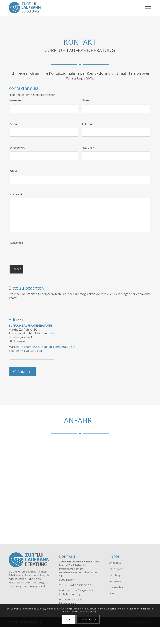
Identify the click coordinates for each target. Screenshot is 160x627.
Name (86, 100)
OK (68, 619)
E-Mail (14, 171)
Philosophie (116, 569)
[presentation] (36, 253)
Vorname (16, 100)
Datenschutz (117, 587)
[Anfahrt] (22, 371)
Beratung (115, 575)
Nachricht (17, 194)
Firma (13, 124)
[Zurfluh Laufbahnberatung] (25, 8)
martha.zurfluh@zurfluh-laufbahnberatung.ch (45, 347)
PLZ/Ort (88, 147)
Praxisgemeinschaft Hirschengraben (71, 601)
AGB (112, 593)
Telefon (88, 124)
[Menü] (146, 8)
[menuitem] (146, 8)
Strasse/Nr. (18, 147)
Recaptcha (16, 243)
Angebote (115, 562)
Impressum (116, 581)
